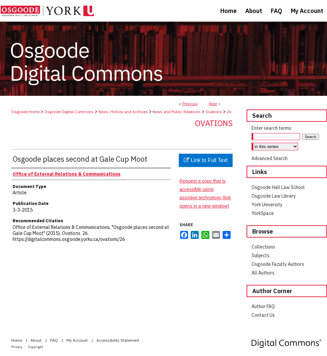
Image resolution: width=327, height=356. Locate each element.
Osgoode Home (25, 111)
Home (17, 340)
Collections (263, 247)
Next (213, 103)
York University (267, 205)
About (37, 340)
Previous (190, 103)
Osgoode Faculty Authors (278, 264)
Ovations (213, 111)
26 (229, 111)
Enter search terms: (272, 128)
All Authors (263, 273)
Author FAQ (263, 306)
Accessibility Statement (117, 340)
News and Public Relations (177, 111)
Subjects (261, 256)
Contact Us (263, 315)
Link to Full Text (205, 160)
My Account (77, 340)
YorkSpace (263, 213)
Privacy (17, 347)
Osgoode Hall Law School (278, 187)
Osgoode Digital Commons (69, 111)
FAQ (54, 340)
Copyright (35, 347)
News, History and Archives (123, 111)
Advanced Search (269, 158)
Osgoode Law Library (274, 196)
